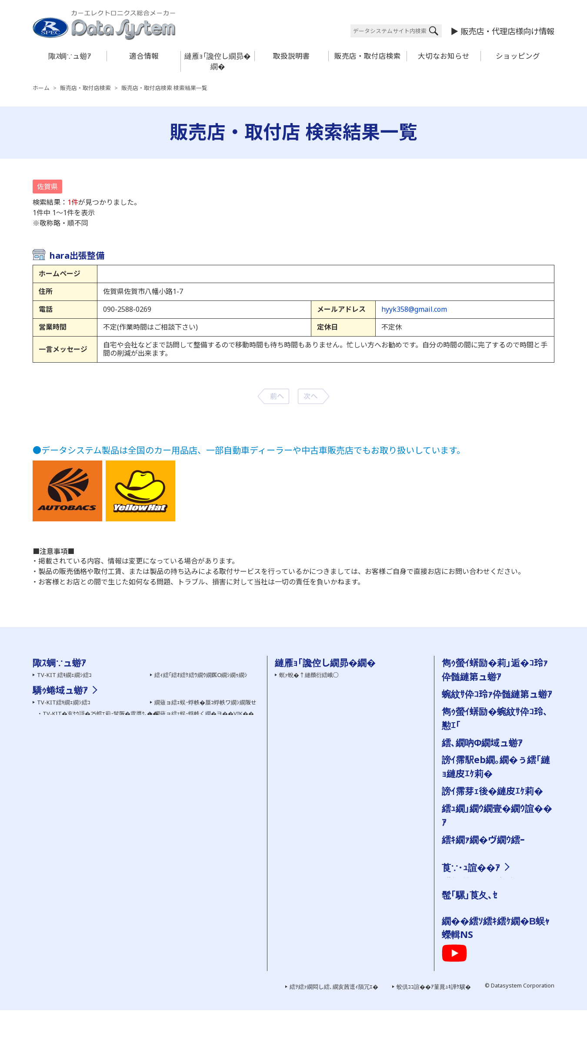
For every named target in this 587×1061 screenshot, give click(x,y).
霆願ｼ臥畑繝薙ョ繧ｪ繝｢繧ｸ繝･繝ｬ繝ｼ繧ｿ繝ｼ (215, 922)
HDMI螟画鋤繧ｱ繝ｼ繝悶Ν (186, 833)
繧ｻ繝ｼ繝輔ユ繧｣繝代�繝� (72, 742)
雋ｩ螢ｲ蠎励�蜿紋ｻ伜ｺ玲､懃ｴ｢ (317, 742)
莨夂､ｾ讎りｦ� (465, 880)
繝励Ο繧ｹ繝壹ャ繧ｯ (471, 937)
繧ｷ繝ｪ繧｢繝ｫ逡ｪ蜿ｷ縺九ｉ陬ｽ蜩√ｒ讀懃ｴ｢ (333, 708)
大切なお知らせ (444, 56)
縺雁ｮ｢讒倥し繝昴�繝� (217, 61)
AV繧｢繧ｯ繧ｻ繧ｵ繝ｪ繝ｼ (66, 719)
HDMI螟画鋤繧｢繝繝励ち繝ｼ (192, 821)
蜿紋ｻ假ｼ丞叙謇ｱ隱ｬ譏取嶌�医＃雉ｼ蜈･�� (336, 829)
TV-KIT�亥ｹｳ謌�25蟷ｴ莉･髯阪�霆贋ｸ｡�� (100, 810)
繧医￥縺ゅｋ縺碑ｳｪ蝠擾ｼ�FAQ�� (325, 697)
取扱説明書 (291, 56)
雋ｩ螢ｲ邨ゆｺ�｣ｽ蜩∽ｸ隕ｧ (188, 742)
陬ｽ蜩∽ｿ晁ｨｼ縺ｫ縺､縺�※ (313, 873)
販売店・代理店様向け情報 (507, 31)
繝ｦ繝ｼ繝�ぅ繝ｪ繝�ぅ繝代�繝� (81, 753)
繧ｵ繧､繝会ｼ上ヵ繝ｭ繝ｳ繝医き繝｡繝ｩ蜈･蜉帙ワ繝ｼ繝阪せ (109, 907)
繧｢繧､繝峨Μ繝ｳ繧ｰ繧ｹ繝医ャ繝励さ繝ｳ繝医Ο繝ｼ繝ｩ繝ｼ (108, 940)
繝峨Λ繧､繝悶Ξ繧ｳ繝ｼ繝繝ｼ (74, 764)
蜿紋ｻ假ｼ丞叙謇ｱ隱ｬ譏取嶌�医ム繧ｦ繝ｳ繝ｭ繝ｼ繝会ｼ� (349, 719)
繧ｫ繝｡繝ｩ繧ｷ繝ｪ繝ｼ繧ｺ (67, 686)
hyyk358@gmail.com (414, 309)
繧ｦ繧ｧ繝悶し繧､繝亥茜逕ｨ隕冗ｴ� (334, 1037)
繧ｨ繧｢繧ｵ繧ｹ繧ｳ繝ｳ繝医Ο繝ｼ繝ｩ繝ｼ (201, 675)
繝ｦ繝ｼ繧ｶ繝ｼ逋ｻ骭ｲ (305, 686)
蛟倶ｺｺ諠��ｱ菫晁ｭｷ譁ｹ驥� (434, 1037)
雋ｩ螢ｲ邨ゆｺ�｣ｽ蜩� (181, 944)
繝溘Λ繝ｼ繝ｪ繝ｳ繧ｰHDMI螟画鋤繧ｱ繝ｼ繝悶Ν (211, 844)
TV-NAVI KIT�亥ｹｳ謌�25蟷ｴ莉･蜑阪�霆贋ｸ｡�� (107, 844)
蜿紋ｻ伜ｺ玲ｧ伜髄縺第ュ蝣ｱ (497, 693)
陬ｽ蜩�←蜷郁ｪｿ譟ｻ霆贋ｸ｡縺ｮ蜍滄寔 (326, 785)
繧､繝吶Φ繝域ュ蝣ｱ (482, 742)
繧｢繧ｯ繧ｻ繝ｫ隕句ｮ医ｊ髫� (72, 917)
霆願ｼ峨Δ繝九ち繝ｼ (62, 708)
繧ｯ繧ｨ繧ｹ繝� (464, 948)
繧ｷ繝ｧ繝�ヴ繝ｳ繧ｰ (483, 839)
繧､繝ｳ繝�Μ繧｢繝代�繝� (189, 697)
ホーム (41, 88)
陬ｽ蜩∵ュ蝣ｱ (69, 56)
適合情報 (144, 56)
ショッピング (518, 56)
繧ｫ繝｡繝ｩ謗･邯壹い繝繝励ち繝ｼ (80, 873)
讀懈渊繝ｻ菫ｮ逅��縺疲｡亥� (317, 818)
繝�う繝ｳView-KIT (62, 884)
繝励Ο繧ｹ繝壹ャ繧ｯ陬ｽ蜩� (188, 730)
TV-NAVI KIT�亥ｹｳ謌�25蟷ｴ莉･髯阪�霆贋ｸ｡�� (107, 833)
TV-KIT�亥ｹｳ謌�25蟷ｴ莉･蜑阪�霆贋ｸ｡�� (100, 821)
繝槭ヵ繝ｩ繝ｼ (177, 888)
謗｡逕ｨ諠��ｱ (464, 902)
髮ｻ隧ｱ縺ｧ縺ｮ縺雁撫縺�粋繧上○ (322, 774)
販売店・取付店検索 (367, 56)
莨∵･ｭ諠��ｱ (471, 867)
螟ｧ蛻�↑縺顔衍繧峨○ (309, 675)
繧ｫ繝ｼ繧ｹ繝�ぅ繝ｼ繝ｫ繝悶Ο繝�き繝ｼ (88, 929)
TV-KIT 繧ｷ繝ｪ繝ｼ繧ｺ (64, 675)
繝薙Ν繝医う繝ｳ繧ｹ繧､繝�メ (74, 862)
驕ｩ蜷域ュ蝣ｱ (60, 787)
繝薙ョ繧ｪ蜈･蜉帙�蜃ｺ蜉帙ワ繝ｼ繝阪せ (205, 799)
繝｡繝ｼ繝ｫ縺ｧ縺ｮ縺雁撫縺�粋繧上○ (326, 763)
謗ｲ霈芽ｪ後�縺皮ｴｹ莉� (492, 790)
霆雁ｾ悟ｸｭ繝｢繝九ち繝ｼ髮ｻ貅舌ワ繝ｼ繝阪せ (215, 933)
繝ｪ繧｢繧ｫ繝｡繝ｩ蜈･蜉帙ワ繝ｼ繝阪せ (83, 895)
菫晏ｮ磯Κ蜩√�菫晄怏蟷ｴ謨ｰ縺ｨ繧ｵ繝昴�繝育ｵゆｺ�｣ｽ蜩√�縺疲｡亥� (369, 862)
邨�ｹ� (509, 880)
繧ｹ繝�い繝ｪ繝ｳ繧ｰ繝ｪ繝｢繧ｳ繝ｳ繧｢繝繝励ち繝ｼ (225, 910)
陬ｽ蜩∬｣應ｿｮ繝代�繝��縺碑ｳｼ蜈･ (325, 840)
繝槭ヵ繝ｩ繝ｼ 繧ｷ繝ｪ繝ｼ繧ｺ (189, 719)
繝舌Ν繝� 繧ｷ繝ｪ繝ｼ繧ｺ (185, 708)
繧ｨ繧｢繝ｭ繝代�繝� (181, 686)
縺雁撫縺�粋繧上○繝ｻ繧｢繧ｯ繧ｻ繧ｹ (493, 890)
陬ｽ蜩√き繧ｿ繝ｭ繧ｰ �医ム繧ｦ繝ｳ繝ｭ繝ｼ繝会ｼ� (339, 730)
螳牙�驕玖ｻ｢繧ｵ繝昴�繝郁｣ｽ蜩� (80, 730)
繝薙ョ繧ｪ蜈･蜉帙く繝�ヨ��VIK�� (204, 810)
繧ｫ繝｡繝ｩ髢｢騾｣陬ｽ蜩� (68, 697)
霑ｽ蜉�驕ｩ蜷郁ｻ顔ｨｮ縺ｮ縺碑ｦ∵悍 (323, 797)
